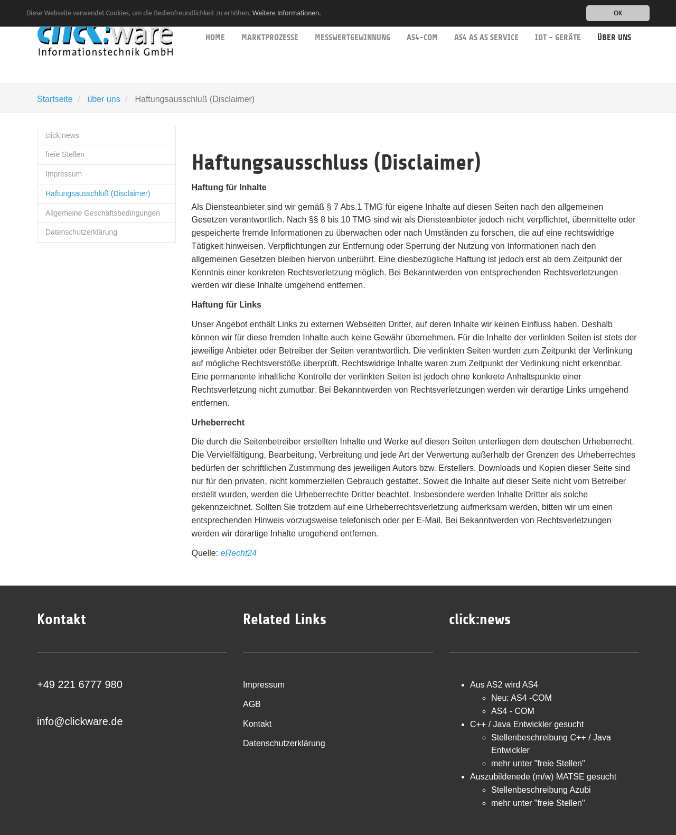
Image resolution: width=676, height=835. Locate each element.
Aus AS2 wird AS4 (504, 684)
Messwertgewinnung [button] (352, 21)
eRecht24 (239, 553)
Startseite (55, 99)
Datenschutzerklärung (81, 232)
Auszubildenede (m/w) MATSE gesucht (543, 776)
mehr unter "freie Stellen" (538, 763)
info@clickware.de (80, 721)
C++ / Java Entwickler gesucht (527, 724)
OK (618, 12)
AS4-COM (422, 21)
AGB (252, 704)
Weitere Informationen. (286, 12)
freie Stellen (64, 154)
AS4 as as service (486, 21)
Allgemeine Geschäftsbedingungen (102, 213)
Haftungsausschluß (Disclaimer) (97, 193)
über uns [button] (614, 21)
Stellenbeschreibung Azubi (541, 789)
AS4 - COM (512, 711)
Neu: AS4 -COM (521, 697)
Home (215, 21)
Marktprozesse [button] (269, 21)
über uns (103, 99)
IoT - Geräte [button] (558, 21)
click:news (62, 135)
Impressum (63, 174)
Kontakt (257, 723)
